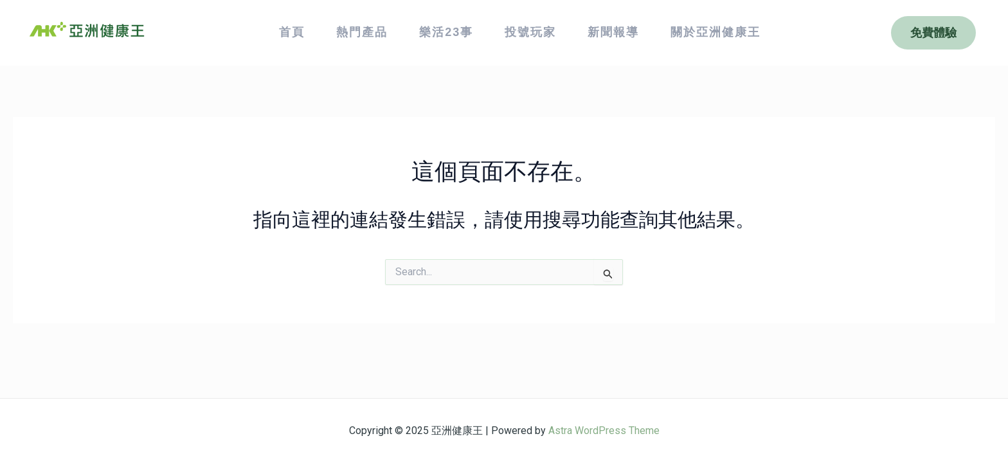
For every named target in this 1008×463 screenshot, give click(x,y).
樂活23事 (446, 32)
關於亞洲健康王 (715, 32)
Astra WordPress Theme (604, 430)
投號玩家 (530, 32)
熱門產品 (362, 32)
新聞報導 (613, 32)
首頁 (292, 32)
